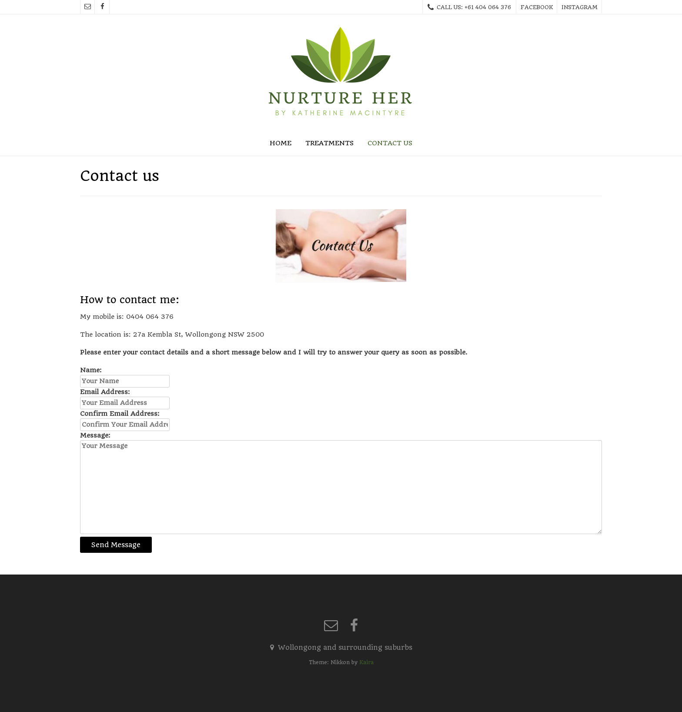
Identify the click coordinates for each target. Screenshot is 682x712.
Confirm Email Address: (120, 414)
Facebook (537, 7)
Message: (95, 435)
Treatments (329, 143)
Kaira (366, 662)
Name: (91, 370)
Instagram (580, 7)
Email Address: (105, 392)
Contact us (390, 143)
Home (280, 143)
